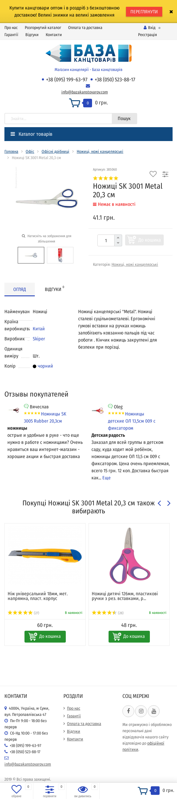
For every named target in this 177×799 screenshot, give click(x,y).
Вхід (149, 27)
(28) (108, 613)
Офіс (30, 151)
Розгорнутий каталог (43, 27)
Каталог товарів (32, 134)
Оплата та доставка (85, 27)
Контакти (54, 34)
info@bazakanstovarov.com (84, 92)
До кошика (149, 240)
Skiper (39, 339)
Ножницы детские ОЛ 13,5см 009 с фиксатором (131, 421)
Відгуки (32, 34)
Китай (39, 328)
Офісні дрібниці (55, 151)
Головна (11, 151)
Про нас (11, 27)
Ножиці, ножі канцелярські (100, 151)
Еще (106, 478)
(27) (23, 613)
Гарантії (11, 34)
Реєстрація (147, 34)
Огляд (19, 289)
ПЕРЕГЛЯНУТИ (144, 11)
